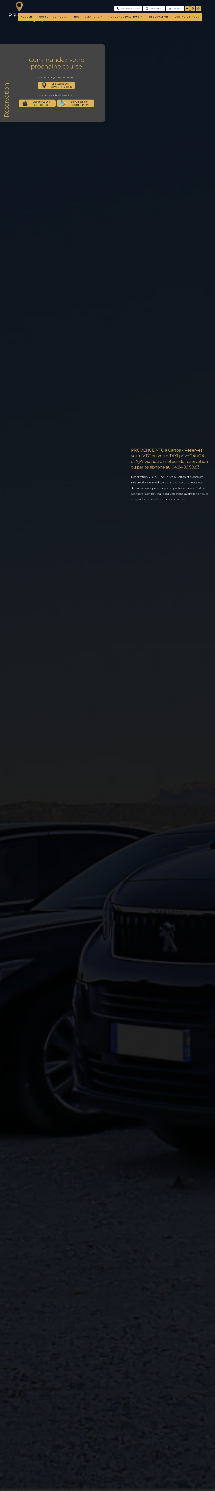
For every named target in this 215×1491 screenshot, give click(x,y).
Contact (175, 8)
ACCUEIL (27, 17)
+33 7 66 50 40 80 (128, 8)
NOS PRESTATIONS (88, 17)
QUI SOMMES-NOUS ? (53, 17)
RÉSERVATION (158, 17)
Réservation (154, 8)
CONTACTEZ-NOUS (187, 17)
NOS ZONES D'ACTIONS (126, 17)
